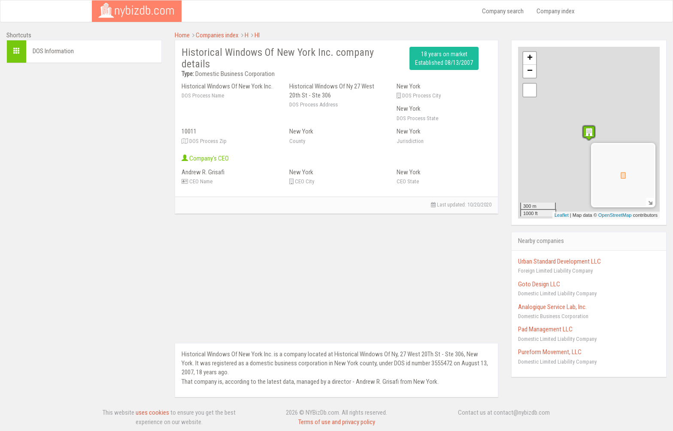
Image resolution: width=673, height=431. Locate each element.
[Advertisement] (84, 130)
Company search (503, 11)
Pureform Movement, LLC (550, 352)
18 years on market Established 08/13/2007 (444, 58)
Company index (556, 11)
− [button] (530, 71)
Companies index (217, 35)
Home (182, 35)
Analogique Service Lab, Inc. (552, 307)
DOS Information (53, 51)
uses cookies (152, 412)
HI (257, 35)
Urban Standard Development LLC (559, 261)
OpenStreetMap (615, 215)
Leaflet (562, 215)
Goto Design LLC (539, 284)
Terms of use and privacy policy (336, 422)
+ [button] (530, 58)
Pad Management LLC (545, 329)
